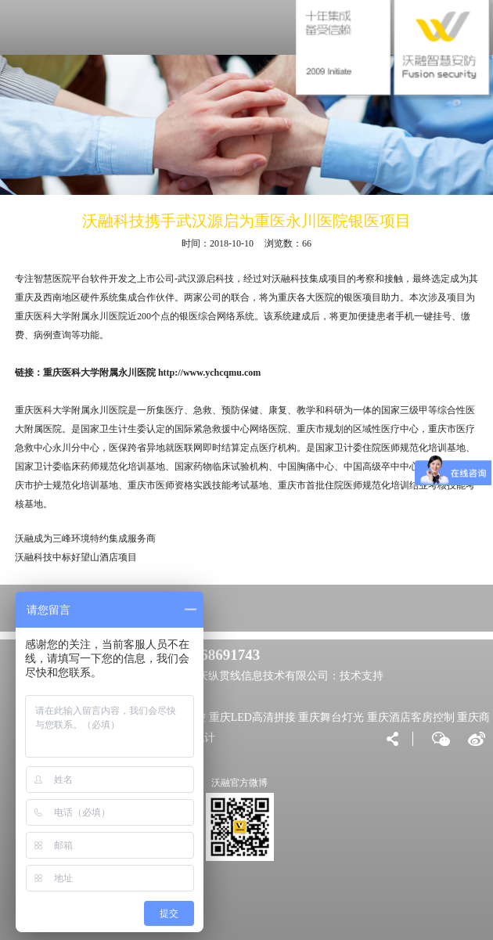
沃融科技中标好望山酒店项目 (76, 557)
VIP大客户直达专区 (99, 608)
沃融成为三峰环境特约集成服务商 (85, 538)
